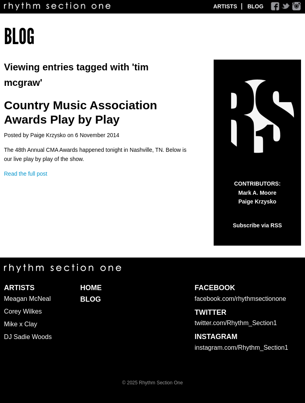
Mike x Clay (20, 323)
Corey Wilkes (23, 311)
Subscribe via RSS (257, 225)
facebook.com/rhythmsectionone (240, 298)
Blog (255, 6)
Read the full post (25, 173)
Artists (225, 6)
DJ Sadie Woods (28, 336)
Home (91, 288)
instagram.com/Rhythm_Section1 (241, 347)
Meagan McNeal (27, 298)
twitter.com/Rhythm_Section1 (236, 323)
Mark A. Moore (257, 193)
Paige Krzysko (257, 201)
